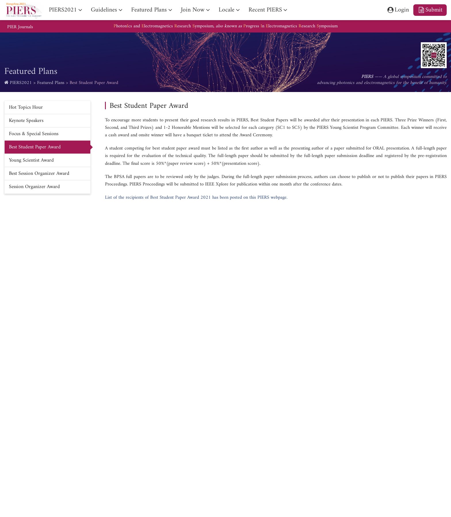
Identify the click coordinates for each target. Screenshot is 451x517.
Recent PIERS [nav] (265, 10)
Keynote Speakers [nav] (26, 120)
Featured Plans (50, 83)
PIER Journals (20, 27)
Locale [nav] (226, 10)
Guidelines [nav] (104, 10)
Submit (430, 10)
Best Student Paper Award (94, 83)
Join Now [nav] (193, 10)
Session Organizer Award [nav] (34, 186)
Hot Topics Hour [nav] (26, 107)
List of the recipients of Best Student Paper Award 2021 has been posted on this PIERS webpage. (196, 198)
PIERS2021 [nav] (63, 10)
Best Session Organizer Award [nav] (39, 173)
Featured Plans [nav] (149, 10)
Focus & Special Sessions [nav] (33, 133)
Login (398, 10)
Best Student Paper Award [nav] (35, 147)
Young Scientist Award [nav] (31, 160)
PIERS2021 (21, 83)
